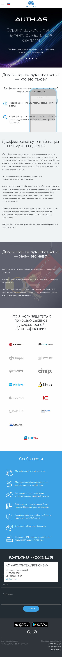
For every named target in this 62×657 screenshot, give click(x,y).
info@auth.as (11, 579)
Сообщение (8, 594)
